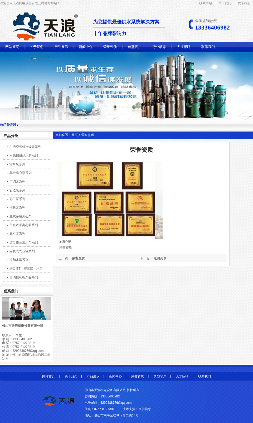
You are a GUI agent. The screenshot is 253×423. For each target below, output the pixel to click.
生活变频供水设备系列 (25, 147)
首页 (74, 135)
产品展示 (61, 47)
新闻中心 (86, 47)
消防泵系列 (17, 208)
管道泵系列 (17, 190)
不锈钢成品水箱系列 (23, 155)
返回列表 (160, 258)
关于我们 (224, 3)
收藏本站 (205, 3)
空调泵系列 (17, 181)
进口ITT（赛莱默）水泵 (26, 268)
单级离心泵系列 (20, 173)
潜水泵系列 (17, 164)
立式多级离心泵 (20, 216)
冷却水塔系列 (18, 260)
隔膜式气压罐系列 (22, 251)
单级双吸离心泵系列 (23, 225)
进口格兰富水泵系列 (23, 242)
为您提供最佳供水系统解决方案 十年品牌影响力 (129, 27)
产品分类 (10, 136)
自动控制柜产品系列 (23, 277)
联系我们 (244, 3)
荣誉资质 (110, 47)
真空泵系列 (17, 234)
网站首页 (12, 47)
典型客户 (135, 47)
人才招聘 (184, 47)
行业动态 (159, 47)
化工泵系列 (17, 199)
